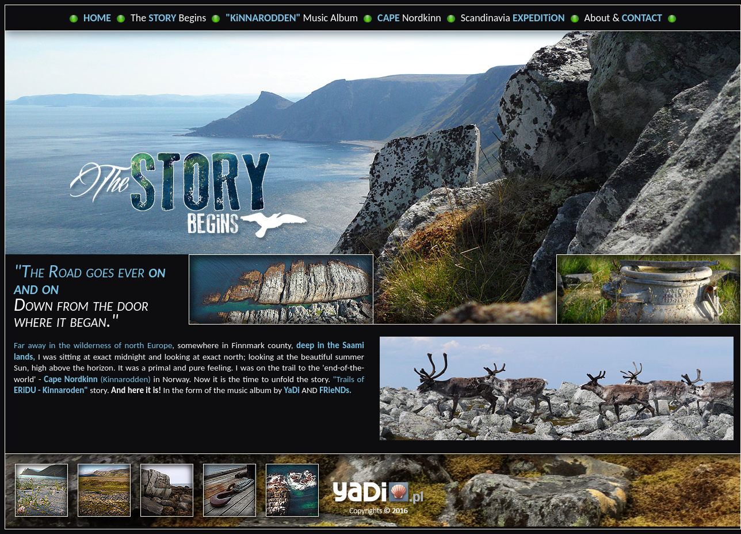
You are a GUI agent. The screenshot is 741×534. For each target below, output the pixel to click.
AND (318, 390)
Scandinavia (513, 18)
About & (623, 18)
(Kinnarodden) (97, 379)
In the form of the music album (191, 390)
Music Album (292, 18)
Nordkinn (409, 18)
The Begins (168, 18)
